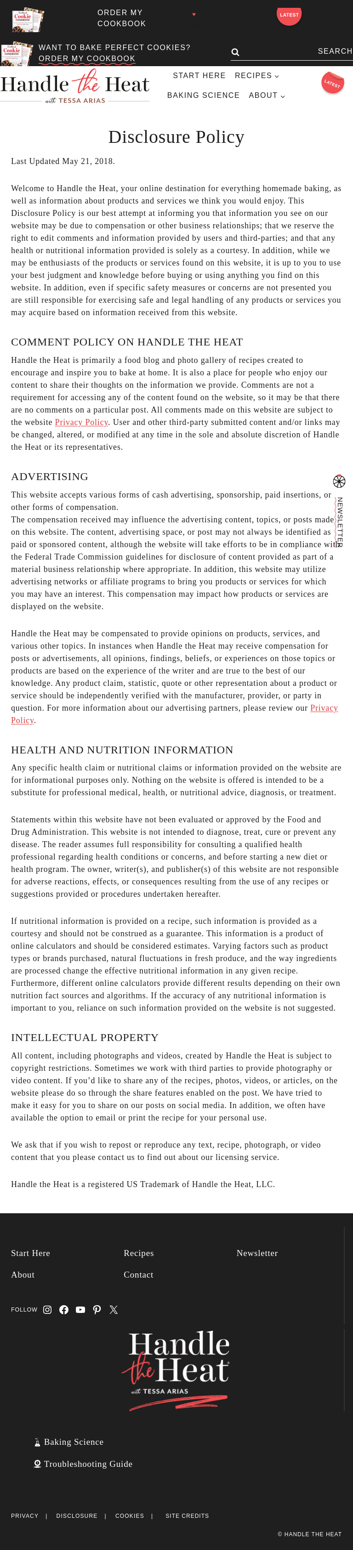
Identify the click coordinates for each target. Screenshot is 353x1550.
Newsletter (257, 1253)
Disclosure (77, 1516)
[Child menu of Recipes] (257, 76)
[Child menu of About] (267, 96)
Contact (139, 1274)
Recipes (139, 1253)
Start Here (199, 75)
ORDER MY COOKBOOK (87, 58)
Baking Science (203, 95)
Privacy (25, 1516)
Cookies (129, 1516)
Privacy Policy (81, 422)
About (23, 1274)
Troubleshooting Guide (88, 1464)
